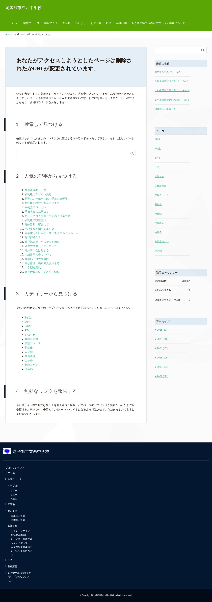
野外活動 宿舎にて (37, 224)
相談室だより (33, 364)
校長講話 (30, 356)
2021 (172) (161, 376)
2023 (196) (161, 357)
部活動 (66, 23)
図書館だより (18, 520)
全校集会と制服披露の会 (39, 228)
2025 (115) (161, 339)
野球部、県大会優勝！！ (39, 258)
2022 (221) (161, 367)
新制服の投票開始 (35, 220)
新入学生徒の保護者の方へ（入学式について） (159, 23)
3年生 (28, 326)
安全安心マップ (19, 543)
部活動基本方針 (19, 535)
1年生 (28, 317)
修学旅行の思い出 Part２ (168, 72)
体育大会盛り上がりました (41, 246)
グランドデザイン (20, 530)
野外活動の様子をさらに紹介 (42, 271)
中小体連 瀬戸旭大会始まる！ (43, 263)
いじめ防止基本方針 (21, 539)
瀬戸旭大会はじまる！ (38, 250)
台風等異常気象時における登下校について (21, 551)
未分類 (29, 352)
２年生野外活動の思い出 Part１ (172, 99)
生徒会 (29, 360)
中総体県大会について (38, 254)
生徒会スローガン (35, 207)
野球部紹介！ (33, 237)
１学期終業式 (33, 267)
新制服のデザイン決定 (38, 194)
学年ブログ (51, 23)
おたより (80, 23)
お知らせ (96, 23)
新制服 (29, 347)
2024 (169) (161, 348)
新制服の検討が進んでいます (42, 203)
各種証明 (121, 23)
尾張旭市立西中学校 (23, 7)
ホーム (14, 23)
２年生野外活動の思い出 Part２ (172, 90)
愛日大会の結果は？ (37, 211)
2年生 (28, 321)
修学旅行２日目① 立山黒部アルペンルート (51, 233)
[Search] (72, 153)
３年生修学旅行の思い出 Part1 (171, 81)
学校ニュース (31, 23)
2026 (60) (161, 329)
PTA (108, 23)
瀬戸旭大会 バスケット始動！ (43, 241)
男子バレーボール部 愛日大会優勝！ (47, 198)
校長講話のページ (35, 190)
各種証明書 (31, 339)
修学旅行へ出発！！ (165, 109)
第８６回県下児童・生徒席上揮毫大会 (47, 215)
